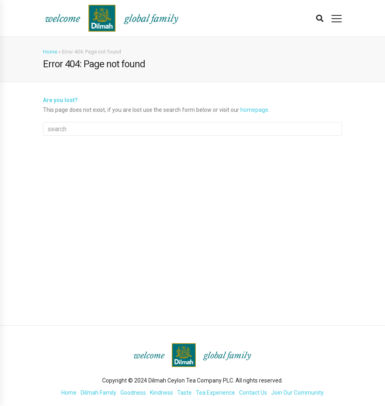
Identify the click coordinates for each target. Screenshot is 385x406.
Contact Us (253, 392)
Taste (184, 392)
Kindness (161, 392)
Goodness (133, 392)
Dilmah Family (98, 392)
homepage (254, 110)
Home (50, 52)
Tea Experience (215, 392)
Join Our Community (297, 392)
